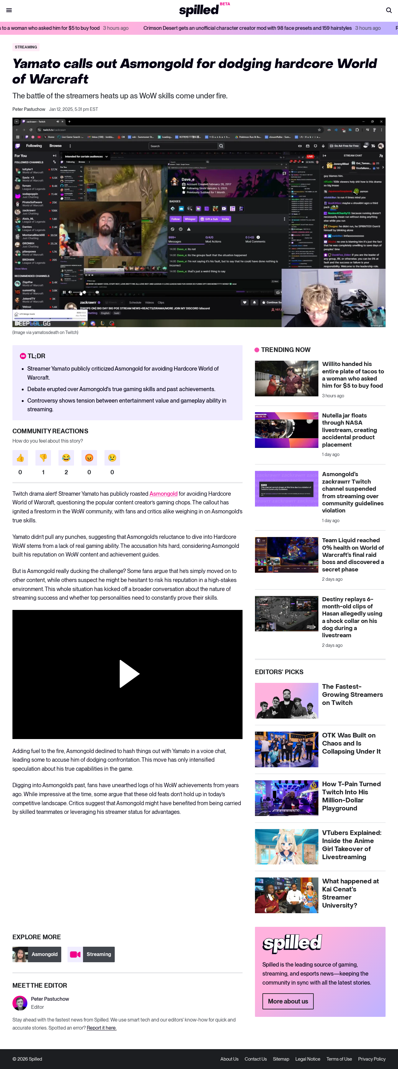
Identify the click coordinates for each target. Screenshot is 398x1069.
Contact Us (256, 1059)
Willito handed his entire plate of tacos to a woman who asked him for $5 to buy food (353, 375)
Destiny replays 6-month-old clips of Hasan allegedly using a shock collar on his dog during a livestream (352, 617)
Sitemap (281, 1059)
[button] (389, 11)
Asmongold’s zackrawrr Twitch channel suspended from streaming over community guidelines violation (353, 492)
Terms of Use (339, 1059)
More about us (288, 1001)
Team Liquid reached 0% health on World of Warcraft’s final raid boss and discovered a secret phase (353, 555)
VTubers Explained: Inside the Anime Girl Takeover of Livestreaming (352, 845)
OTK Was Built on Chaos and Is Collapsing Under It (351, 744)
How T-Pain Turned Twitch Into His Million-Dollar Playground (351, 796)
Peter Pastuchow (28, 109)
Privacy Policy (372, 1059)
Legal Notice (307, 1059)
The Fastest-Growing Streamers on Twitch (352, 695)
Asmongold (164, 493)
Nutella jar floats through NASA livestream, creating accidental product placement (349, 430)
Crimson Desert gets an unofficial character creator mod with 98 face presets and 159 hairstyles (278, 28)
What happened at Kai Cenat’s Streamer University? (350, 893)
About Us (229, 1059)
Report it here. (102, 1028)
